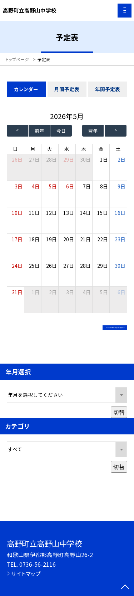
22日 (102, 239)
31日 (17, 292)
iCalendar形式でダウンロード (82, 329)
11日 (34, 212)
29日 (68, 159)
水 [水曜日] (66, 148)
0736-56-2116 (37, 564)
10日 (17, 212)
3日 (19, 186)
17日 (17, 239)
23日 (120, 239)
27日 (34, 159)
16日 (120, 212)
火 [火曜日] (49, 148)
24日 (17, 265)
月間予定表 (66, 89)
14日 (85, 212)
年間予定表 (107, 89)
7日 (87, 186)
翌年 (93, 130)
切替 (119, 420)
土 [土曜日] (118, 148)
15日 (102, 212)
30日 (85, 159)
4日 (36, 186)
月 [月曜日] (32, 148)
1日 (104, 159)
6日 (70, 186)
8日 (104, 186)
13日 (68, 212)
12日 (51, 212)
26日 (51, 265)
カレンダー (26, 89)
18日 (34, 239)
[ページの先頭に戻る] (125, 587)
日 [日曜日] (15, 148)
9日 (121, 186)
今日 (61, 130)
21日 (85, 239)
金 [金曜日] (101, 148)
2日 (121, 159)
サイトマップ (26, 573)
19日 (51, 239)
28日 (51, 159)
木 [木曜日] (83, 148)
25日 (34, 265)
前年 (39, 130)
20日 (68, 239)
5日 (53, 186)
